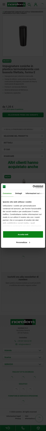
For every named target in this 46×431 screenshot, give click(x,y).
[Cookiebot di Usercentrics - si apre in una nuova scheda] (33, 186)
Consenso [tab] (7, 193)
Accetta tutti (23, 234)
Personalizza (23, 242)
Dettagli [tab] (18, 193)
